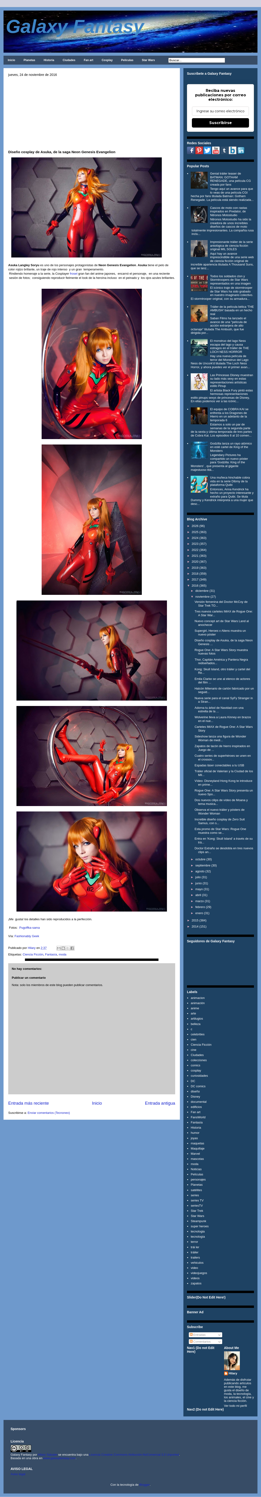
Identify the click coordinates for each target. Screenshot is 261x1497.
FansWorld (198, 1117)
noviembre (202, 596)
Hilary (233, 1373)
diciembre (202, 591)
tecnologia (198, 1231)
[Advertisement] (91, 112)
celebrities (198, 1034)
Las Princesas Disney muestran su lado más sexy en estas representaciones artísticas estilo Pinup (231, 380)
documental (198, 1101)
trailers (195, 1257)
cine (193, 1050)
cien (193, 1039)
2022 (195, 550)
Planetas (29, 60)
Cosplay (107, 60)
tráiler (194, 1252)
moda (63, 954)
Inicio (11, 60)
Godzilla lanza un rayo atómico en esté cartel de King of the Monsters (231, 447)
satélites (196, 1190)
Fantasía (51, 954)
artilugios (197, 1018)
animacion (198, 998)
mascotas (197, 1159)
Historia (49, 60)
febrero (200, 907)
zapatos (196, 1283)
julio (198, 877)
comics (195, 1065)
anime (195, 1008)
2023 (195, 544)
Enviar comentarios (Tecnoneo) (49, 1113)
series (195, 1195)
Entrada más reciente (28, 1103)
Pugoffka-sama (30, 927)
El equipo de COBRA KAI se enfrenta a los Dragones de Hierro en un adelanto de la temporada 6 (229, 414)
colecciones (199, 1060)
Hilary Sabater (48, 1454)
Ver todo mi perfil (235, 1405)
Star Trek (197, 1210)
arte (193, 1013)
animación (198, 1003)
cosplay (196, 1070)
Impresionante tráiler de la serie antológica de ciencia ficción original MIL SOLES (231, 245)
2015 (195, 920)
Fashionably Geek (27, 936)
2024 (195, 538)
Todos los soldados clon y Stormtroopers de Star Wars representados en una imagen (230, 279)
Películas (127, 60)
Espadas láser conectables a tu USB (219, 765)
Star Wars (148, 60)
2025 (195, 532)
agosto (200, 871)
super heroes (200, 1226)
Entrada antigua (160, 1103)
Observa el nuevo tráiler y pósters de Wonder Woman (219, 811)
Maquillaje (198, 1148)
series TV (197, 1200)
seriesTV (197, 1205)
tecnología (198, 1236)
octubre (200, 859)
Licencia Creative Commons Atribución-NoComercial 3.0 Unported (134, 1454)
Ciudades (69, 60)
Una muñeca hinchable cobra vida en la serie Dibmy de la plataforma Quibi (230, 481)
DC (193, 1081)
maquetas (197, 1143)
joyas (194, 1138)
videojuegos (199, 1273)
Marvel (195, 1153)
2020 (195, 561)
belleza (195, 1024)
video (194, 1268)
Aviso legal (18, 1474)
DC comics (198, 1086)
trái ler (195, 1247)
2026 (195, 526)
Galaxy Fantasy (75, 26)
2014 (195, 926)
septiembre (202, 865)
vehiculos (197, 1262)
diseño (195, 1091)
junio (198, 883)
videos (195, 1278)
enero (199, 913)
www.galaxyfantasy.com (59, 1458)
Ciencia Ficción (33, 954)
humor (195, 1132)
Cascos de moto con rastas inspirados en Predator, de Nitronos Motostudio (228, 211)
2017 (195, 579)
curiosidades (199, 1075)
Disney (195, 1096)
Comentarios (200, 1341)
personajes (198, 1179)
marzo (199, 901)
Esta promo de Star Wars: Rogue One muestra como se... (220, 830)
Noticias (196, 1169)
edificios (196, 1107)
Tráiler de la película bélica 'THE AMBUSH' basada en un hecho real (232, 310)
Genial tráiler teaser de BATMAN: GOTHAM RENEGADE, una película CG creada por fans (230, 179)
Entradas (198, 1335)
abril (198, 895)
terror (194, 1242)
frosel (73, 273)
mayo (199, 889)
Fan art (88, 60)
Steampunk (198, 1221)
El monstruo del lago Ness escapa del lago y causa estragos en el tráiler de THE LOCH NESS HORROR (229, 346)
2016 (195, 585)
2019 (195, 567)
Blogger (144, 1484)
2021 (195, 555)
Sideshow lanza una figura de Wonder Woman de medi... (220, 738)
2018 (195, 573)
